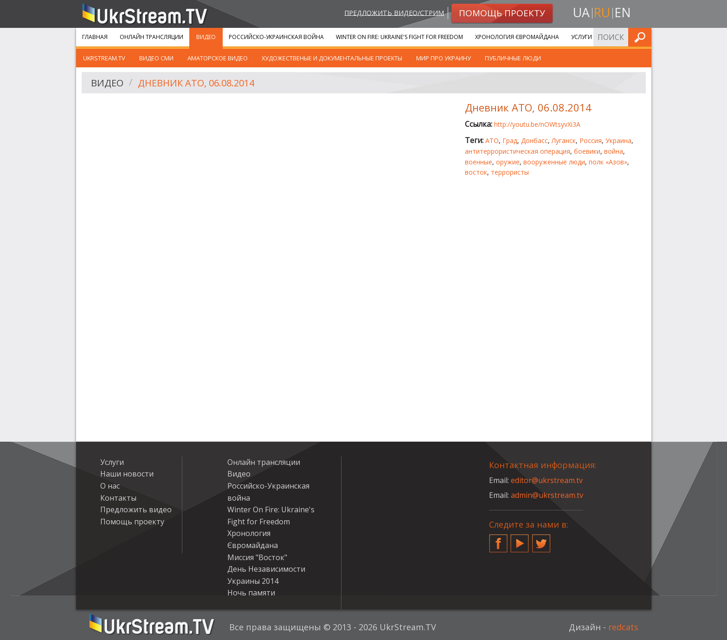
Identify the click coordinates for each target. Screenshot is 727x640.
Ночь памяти (251, 593)
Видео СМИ (156, 58)
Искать (641, 37)
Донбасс (534, 140)
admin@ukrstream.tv (547, 495)
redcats (623, 627)
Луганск (564, 140)
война (613, 151)
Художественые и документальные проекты (332, 58)
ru (601, 12)
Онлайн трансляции (151, 37)
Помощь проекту (132, 521)
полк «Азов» (608, 161)
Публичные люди (513, 58)
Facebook (498, 540)
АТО (492, 140)
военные (478, 161)
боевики (587, 151)
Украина (618, 140)
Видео (206, 37)
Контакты (118, 498)
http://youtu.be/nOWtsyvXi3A (537, 124)
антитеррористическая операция (517, 151)
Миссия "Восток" (257, 557)
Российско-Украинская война (276, 37)
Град (509, 140)
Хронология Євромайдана (517, 37)
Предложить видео (136, 509)
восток (476, 172)
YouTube (519, 540)
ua (581, 12)
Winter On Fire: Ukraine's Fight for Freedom (399, 37)
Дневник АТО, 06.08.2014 (196, 83)
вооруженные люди (554, 161)
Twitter (541, 540)
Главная (95, 37)
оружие (508, 161)
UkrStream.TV (104, 58)
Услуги (581, 37)
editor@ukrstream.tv (547, 480)
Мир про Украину (443, 58)
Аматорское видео (217, 58)
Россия (590, 140)
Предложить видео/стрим (394, 12)
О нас (110, 486)
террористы (510, 172)
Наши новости (127, 474)
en (622, 12)
